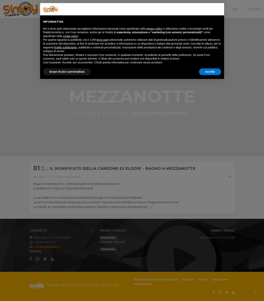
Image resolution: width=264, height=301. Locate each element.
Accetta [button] (210, 71)
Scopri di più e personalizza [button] (67, 71)
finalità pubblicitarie (65, 47)
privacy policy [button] (154, 28)
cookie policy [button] (70, 36)
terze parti (102, 39)
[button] (219, 9)
